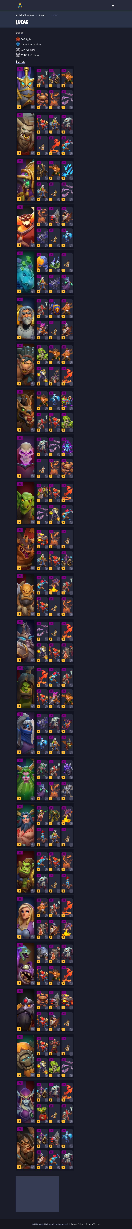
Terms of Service (93, 1224)
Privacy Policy (77, 1224)
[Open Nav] (112, 5)
